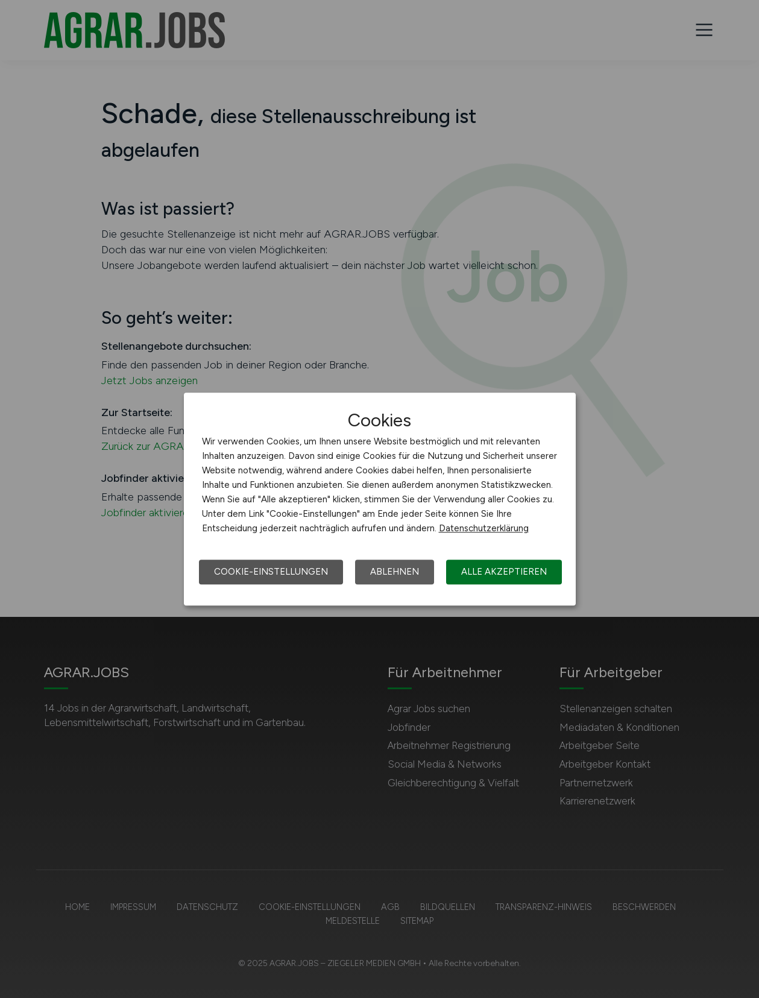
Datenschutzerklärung (484, 528)
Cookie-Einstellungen (271, 571)
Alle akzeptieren (504, 571)
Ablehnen (394, 571)
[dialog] (380, 499)
